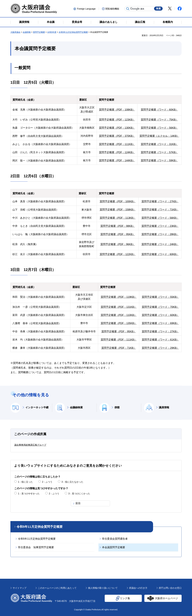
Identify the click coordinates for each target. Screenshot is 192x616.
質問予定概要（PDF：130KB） (117, 127)
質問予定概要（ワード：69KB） (160, 323)
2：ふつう (47, 482)
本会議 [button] (50, 22)
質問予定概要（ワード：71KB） (160, 209)
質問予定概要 (39, 32)
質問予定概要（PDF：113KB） (118, 217)
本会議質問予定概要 (113, 547)
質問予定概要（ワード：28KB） (160, 234)
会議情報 (27, 32)
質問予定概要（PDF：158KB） (118, 209)
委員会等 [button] (77, 22)
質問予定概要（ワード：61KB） (160, 339)
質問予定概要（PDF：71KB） (118, 347)
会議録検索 (76, 407)
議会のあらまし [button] (109, 22)
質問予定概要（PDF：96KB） (117, 244)
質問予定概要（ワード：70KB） (160, 307)
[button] (85, 8)
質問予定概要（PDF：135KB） (119, 323)
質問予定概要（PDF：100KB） (118, 201)
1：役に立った (25, 482)
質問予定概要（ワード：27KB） (160, 201)
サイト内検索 (127, 8)
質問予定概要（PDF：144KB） (117, 160)
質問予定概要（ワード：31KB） (159, 144)
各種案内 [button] (168, 22)
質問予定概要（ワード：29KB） (160, 347)
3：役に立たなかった (72, 482)
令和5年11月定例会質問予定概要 (73, 32)
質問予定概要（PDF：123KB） (117, 119)
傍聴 (117, 407)
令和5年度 (51, 32)
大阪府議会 (15, 32)
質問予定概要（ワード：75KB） (159, 119)
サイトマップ (19, 588)
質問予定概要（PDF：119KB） (119, 297)
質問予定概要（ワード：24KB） (160, 244)
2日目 (15, 176)
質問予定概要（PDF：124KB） (117, 152)
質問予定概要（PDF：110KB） (119, 315)
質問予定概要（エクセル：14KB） (159, 135)
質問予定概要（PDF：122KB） (118, 254)
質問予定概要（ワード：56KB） (159, 127)
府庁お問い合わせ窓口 (170, 588)
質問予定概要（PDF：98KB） (117, 226)
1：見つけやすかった (29, 493)
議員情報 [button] (24, 22)
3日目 (15, 270)
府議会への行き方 (138, 588)
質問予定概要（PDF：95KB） (117, 234)
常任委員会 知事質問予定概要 (36, 547)
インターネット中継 (36, 407)
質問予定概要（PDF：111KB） (117, 144)
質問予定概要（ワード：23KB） (160, 226)
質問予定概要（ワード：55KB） (160, 297)
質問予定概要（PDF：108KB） (117, 109)
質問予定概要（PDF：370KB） (117, 135)
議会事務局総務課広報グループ (30, 445)
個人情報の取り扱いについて (103, 588)
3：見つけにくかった (79, 493)
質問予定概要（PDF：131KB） (119, 307)
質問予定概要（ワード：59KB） (159, 160)
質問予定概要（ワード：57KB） (159, 152)
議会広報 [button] (140, 22)
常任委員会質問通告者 (115, 538)
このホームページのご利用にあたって (57, 588)
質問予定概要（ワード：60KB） (159, 109)
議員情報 (164, 407)
